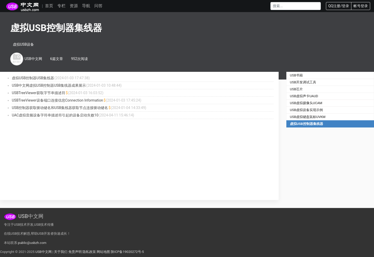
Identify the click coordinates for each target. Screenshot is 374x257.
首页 (49, 5)
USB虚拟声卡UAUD (304, 96)
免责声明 (75, 252)
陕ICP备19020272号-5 (127, 252)
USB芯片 (296, 89)
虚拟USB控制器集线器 (306, 124)
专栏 (61, 5)
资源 (74, 5)
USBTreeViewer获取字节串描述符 (38, 93)
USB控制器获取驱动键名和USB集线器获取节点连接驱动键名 (60, 108)
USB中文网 (43, 252)
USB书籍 (296, 75)
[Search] (295, 6)
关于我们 (60, 252)
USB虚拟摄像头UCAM (306, 103)
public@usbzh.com (32, 243)
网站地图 (103, 252)
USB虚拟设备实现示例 (306, 110)
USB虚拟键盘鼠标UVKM (307, 117)
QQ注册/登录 (338, 6)
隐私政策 (89, 252)
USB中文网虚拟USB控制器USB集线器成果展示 (49, 85)
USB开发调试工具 (303, 82)
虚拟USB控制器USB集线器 (33, 78)
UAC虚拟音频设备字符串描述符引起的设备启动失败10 (55, 115)
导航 (86, 5)
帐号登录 (360, 6)
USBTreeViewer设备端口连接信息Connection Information (57, 100)
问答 (98, 5)
